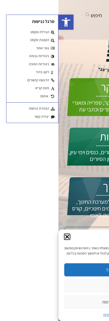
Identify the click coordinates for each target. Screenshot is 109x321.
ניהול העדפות (54, 302)
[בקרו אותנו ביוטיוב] (76, 6)
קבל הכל (55, 270)
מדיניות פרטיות (54, 314)
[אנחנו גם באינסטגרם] (66, 6)
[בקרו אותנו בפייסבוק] (87, 6)
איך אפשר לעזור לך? (72, 48)
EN (94, 60)
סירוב (54, 286)
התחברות (83, 67)
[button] (7, 22)
